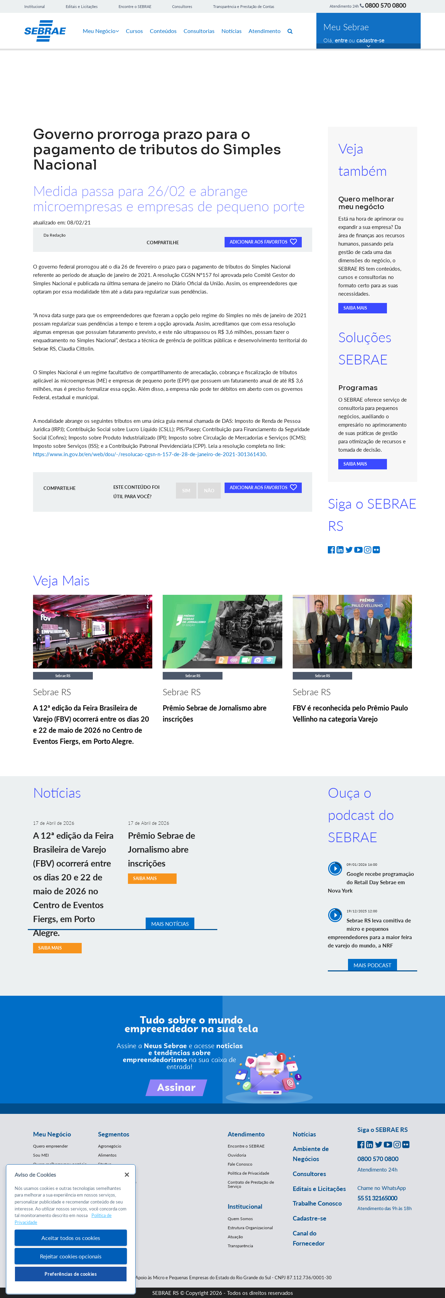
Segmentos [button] (113, 1134)
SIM (186, 490)
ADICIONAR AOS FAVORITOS (263, 241)
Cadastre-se (309, 1218)
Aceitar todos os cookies (70, 1237)
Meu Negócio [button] (52, 1134)
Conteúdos (163, 30)
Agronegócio (109, 1146)
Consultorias (199, 30)
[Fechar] (127, 1174)
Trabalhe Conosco (317, 1203)
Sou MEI (41, 1155)
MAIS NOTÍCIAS (170, 924)
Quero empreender (50, 1146)
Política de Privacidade (248, 1173)
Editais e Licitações (82, 6)
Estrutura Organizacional (250, 1227)
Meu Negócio (101, 30)
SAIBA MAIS (355, 308)
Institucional (34, 6)
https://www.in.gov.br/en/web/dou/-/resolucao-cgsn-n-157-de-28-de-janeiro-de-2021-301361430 (149, 454)
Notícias (231, 30)
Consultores (182, 6)
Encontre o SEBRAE (135, 6)
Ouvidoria (237, 1155)
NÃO (209, 490)
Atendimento (265, 30)
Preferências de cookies (70, 1274)
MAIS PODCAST (372, 965)
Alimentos (107, 1155)
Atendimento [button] (246, 1134)
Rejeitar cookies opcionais (71, 1256)
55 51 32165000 (377, 1198)
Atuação (235, 1236)
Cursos (134, 30)
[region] (71, 1229)
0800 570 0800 (385, 5)
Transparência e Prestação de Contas (243, 6)
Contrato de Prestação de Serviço (251, 1184)
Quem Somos (240, 1218)
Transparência (240, 1245)
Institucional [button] (245, 1206)
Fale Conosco (240, 1164)
